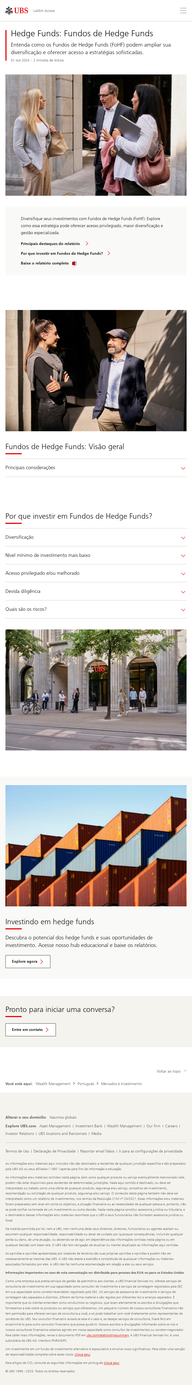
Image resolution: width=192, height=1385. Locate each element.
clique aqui (82, 1354)
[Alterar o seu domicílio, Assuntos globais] (62, 1117)
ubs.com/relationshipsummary (108, 1335)
